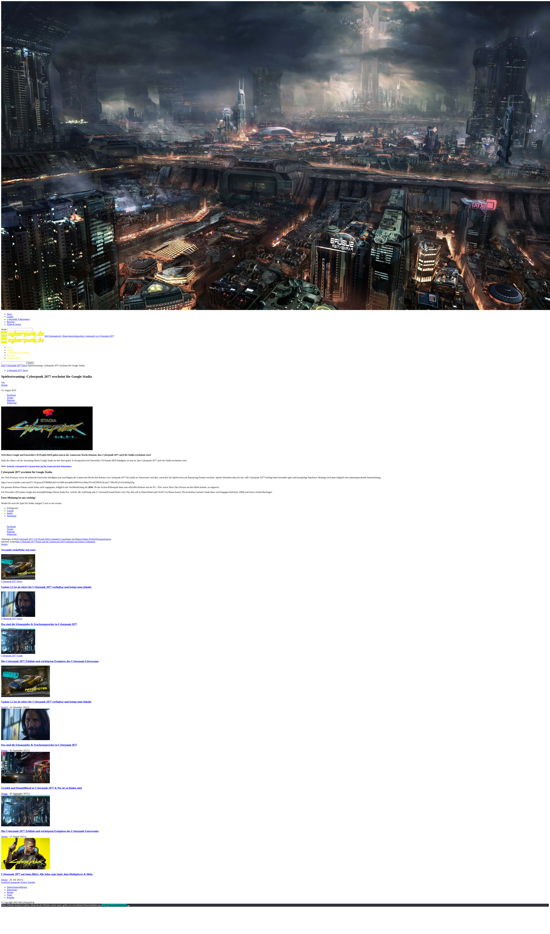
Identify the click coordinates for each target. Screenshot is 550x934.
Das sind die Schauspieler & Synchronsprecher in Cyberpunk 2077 (39, 624)
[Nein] (128, 905)
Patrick (4, 707)
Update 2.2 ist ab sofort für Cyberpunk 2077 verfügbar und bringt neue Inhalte (46, 587)
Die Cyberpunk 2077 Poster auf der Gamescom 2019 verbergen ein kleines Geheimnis (55, 541)
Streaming (11, 516)
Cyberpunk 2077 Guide (12, 655)
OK (103, 905)
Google (10, 510)
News (9, 314)
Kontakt (10, 897)
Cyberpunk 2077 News (16, 365)
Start (3, 365)
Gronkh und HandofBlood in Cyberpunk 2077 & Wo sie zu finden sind (41, 787)
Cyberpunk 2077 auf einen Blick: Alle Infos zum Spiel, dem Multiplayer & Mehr (47, 874)
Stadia (10, 513)
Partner (10, 892)
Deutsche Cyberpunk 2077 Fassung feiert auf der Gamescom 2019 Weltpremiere (39, 466)
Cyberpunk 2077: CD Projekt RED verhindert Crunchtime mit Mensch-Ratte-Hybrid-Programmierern (64, 539)
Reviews (11, 322)
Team (9, 895)
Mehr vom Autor (27, 550)
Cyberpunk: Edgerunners (18, 319)
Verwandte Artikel (10, 550)
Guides (10, 316)
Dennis (4, 385)
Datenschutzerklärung (17, 887)
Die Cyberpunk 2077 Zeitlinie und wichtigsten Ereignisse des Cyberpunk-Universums (50, 661)
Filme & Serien (14, 324)
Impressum (12, 890)
